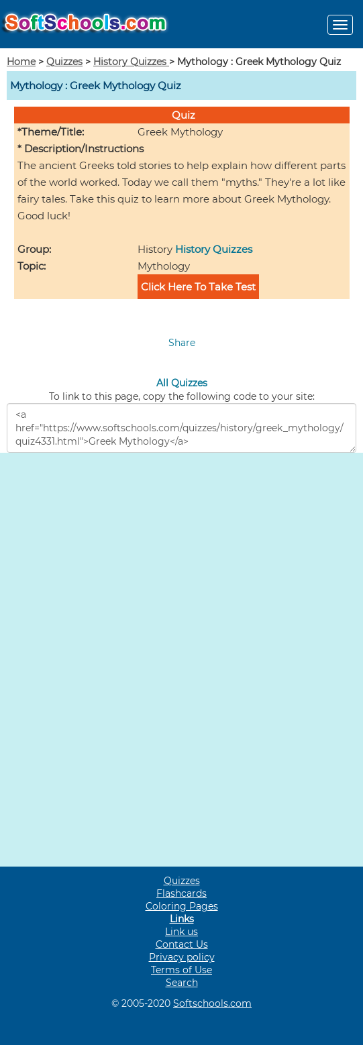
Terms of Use (181, 970)
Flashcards (181, 893)
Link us (181, 932)
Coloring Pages (182, 906)
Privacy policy (182, 957)
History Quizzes (131, 62)
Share (181, 343)
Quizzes (64, 62)
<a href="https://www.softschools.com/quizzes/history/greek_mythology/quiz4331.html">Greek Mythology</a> (181, 428)
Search (182, 983)
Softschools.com (212, 1003)
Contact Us (182, 944)
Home (21, 62)
